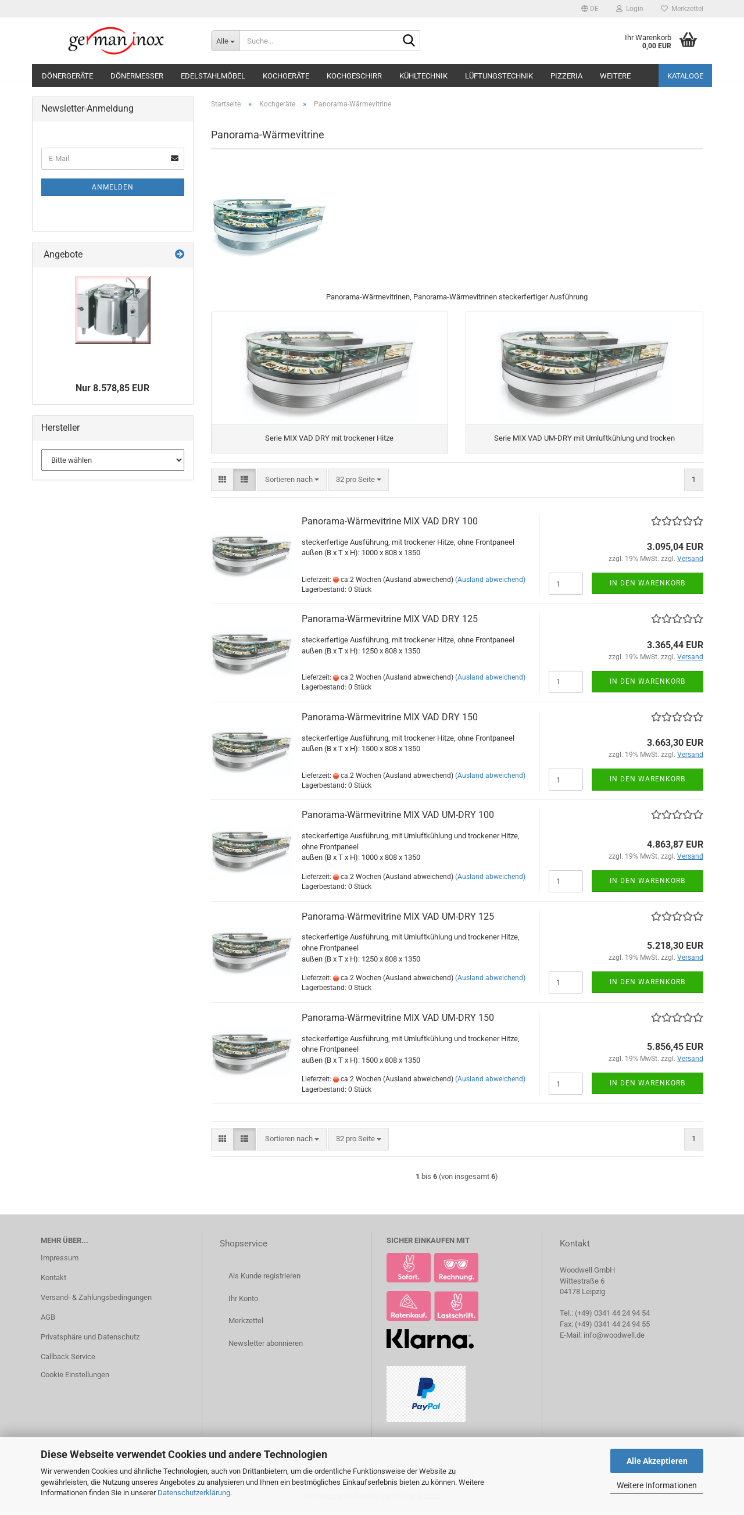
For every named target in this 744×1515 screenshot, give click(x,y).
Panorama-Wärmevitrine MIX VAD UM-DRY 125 (398, 920)
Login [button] (629, 9)
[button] (590, 8)
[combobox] (292, 483)
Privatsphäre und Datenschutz (90, 1340)
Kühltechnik (423, 76)
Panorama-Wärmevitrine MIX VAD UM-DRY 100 (398, 818)
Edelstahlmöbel (213, 76)
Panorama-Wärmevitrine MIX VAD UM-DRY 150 (398, 1021)
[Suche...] (225, 40)
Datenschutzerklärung (194, 1492)
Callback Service (68, 1360)
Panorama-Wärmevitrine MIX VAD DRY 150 (390, 720)
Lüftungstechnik (499, 76)
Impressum (59, 1261)
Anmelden (113, 187)
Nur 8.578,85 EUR (112, 388)
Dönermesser (136, 76)
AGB (48, 1320)
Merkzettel (682, 9)
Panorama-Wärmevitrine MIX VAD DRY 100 (390, 524)
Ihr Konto (243, 1302)
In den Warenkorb (647, 587)
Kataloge (685, 76)
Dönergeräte (67, 76)
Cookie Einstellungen (75, 1378)
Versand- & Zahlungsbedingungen (96, 1300)
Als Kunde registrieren (264, 1279)
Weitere (615, 76)
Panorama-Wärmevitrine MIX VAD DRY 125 (390, 622)
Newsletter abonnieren (265, 1346)
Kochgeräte (286, 76)
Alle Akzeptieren (657, 1461)
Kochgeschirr (354, 76)
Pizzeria (566, 76)
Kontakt (53, 1281)
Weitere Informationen (657, 1485)
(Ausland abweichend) (490, 583)
